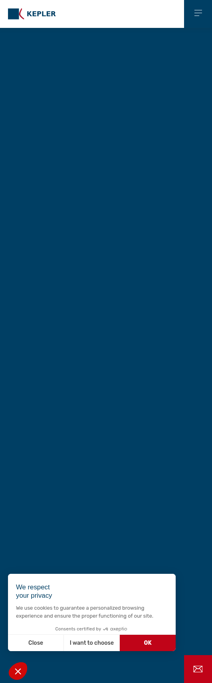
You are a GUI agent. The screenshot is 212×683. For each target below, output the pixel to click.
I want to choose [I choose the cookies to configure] (92, 643)
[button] (18, 671)
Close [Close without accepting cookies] (35, 643)
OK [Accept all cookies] (148, 643)
